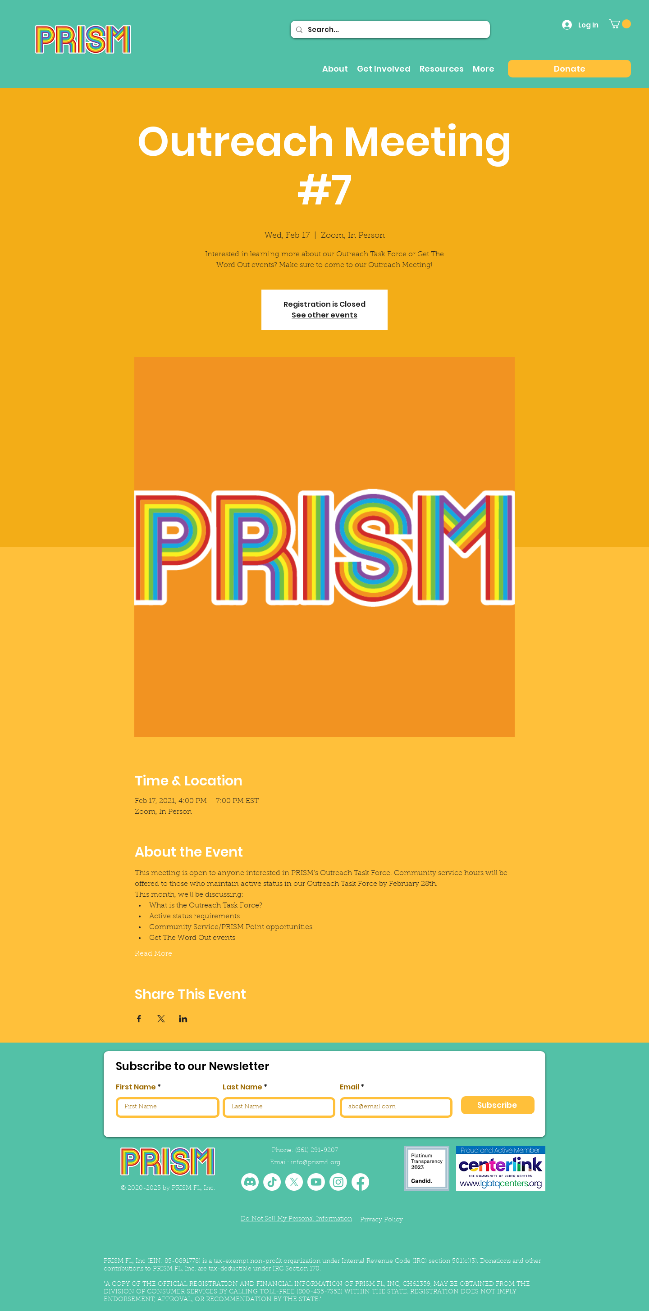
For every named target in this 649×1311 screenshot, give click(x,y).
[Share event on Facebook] (139, 1018)
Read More (153, 953)
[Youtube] (316, 1182)
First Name (136, 1087)
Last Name (242, 1087)
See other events (324, 315)
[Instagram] (338, 1182)
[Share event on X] (161, 1018)
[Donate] (569, 68)
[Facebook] (360, 1182)
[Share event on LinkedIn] (183, 1018)
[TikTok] (272, 1182)
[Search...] (389, 29)
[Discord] (250, 1182)
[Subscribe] (498, 1105)
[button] (620, 23)
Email (349, 1087)
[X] (294, 1182)
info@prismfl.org (315, 1163)
